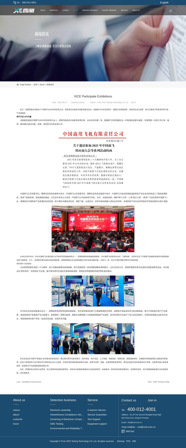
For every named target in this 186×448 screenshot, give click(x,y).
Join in (152, 400)
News (75, 10)
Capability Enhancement (31, 382)
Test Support (94, 419)
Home (42, 10)
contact (65, 10)
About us (136, 10)
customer (17, 419)
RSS (128, 441)
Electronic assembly (60, 410)
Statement (54, 10)
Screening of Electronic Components (67, 419)
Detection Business (89, 10)
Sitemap (120, 441)
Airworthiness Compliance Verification (67, 414)
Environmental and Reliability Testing (67, 428)
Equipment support (97, 424)
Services (124, 10)
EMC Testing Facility (161, 382)
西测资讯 (50, 85)
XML (134, 441)
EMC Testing (56, 424)
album (16, 414)
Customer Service (97, 410)
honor (16, 424)
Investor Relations (109, 10)
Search (170, 11)
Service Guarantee (97, 414)
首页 (35, 85)
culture (16, 410)
